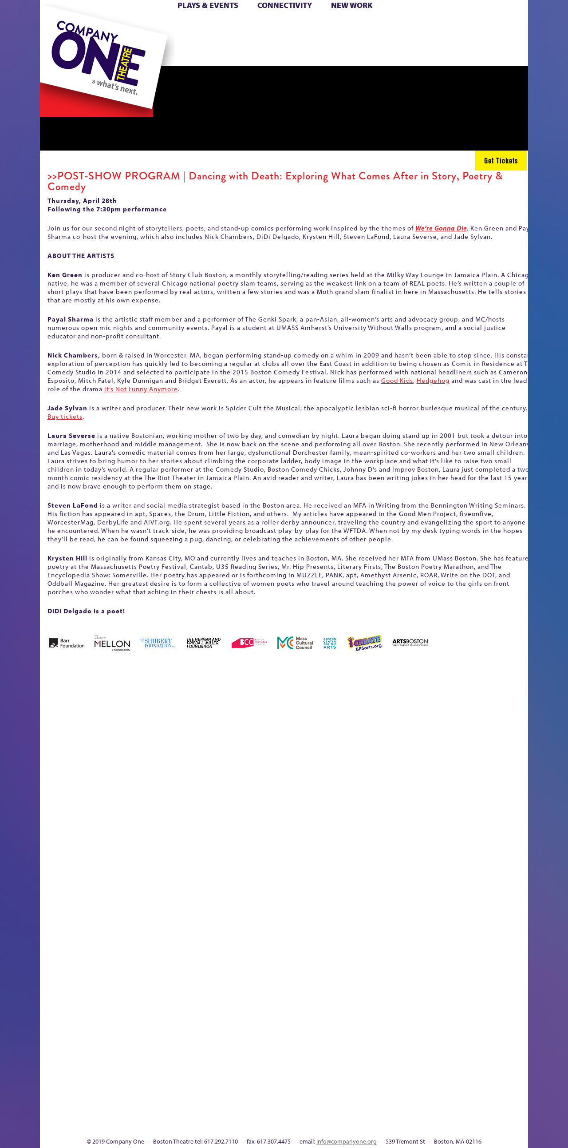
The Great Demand (90, 1110)
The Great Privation (110, 1110)
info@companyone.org (346, 1141)
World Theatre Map (369, 1017)
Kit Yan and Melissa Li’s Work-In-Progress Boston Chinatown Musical (112, 817)
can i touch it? (347, 724)
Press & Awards (503, 53)
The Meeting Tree (164, 1110)
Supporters (447, 1123)
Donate (429, 26)
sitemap (245, 53)
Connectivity (284, 5)
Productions (318, 1123)
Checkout (388, 737)
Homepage (55, 884)
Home (54, 26)
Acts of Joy (142, 724)
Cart (368, 26)
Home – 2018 (514, 724)
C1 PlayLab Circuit (369, 924)
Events (367, 1123)
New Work (352, 5)
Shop (444, 39)
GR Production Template (465, 724)
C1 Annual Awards (462, 1110)
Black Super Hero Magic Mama (272, 711)
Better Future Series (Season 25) (219, 711)
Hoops (74, 39)
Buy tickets (65, 416)
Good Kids (397, 380)
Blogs (366, 1044)
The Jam (152, 53)
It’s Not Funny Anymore (141, 389)
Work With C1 (198, 1110)
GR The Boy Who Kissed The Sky (478, 697)
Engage (374, 53)
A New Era (104, 724)
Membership (169, 884)
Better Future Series (180, 724)
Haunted (499, 737)
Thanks (412, 53)
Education (445, 737)
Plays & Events (208, 5)
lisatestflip (149, 884)
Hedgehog (433, 380)
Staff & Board (460, 870)
